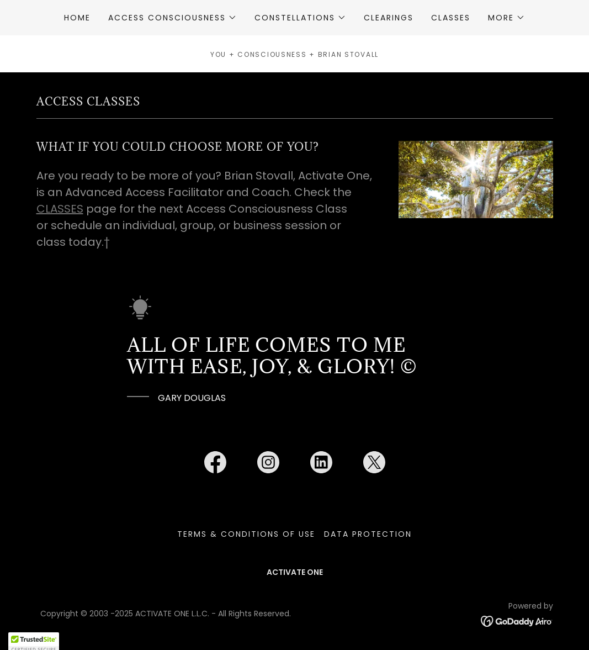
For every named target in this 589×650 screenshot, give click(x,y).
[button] (172, 17)
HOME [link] (77, 17)
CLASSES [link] (450, 17)
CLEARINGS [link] (388, 17)
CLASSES (59, 208)
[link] (215, 464)
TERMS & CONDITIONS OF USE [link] (246, 534)
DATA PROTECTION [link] (368, 534)
